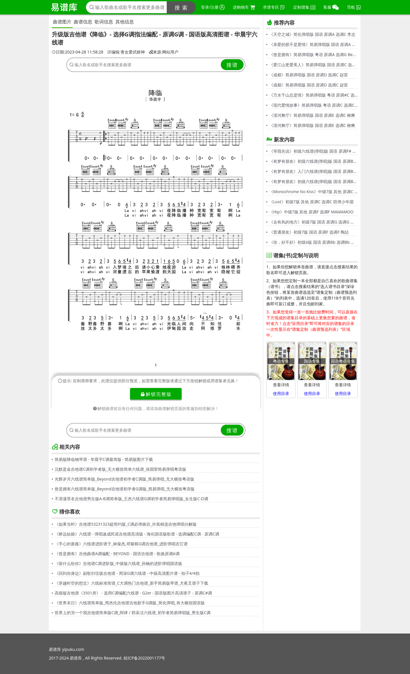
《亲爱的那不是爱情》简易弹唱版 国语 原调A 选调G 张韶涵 (313, 44)
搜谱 (232, 64)
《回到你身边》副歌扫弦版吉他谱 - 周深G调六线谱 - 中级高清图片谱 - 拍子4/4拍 (127, 573)
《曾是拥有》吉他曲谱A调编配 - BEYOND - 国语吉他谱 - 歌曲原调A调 (117, 553)
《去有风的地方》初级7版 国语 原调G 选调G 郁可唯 (313, 222)
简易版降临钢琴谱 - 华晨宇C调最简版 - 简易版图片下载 (104, 459)
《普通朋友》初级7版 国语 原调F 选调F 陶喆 (309, 232)
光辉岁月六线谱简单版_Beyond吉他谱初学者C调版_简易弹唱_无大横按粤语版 (124, 479)
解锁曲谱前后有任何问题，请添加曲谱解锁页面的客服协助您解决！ (156, 408)
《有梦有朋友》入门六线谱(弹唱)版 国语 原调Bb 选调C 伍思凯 (313, 171)
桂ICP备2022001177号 (144, 658)
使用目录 (281, 393)
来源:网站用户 (163, 52)
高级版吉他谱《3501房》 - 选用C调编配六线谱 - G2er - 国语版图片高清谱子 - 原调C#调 (133, 593)
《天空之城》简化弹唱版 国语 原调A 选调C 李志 (312, 34)
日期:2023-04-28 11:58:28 (77, 52)
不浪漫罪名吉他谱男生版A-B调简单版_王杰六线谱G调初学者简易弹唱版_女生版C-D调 (131, 498)
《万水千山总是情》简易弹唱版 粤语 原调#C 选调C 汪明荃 (313, 95)
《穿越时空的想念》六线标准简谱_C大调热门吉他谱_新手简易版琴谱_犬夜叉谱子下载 (131, 583)
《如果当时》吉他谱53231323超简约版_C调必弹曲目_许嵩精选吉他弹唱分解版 (126, 524)
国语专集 (312, 361)
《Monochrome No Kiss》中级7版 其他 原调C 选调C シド (313, 191)
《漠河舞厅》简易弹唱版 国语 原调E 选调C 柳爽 (312, 115)
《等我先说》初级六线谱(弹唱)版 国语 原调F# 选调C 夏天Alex (313, 151)
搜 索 (181, 7)
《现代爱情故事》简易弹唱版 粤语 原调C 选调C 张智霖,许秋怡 (313, 105)
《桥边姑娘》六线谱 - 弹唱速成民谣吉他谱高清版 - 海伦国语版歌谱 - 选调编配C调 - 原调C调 (137, 534)
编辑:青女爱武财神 (126, 52)
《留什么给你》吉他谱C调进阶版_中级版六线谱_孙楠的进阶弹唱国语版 (118, 563)
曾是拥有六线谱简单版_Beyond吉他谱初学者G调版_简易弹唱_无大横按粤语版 (125, 489)
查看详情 (281, 384)
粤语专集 (281, 361)
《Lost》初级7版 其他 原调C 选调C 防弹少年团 (311, 201)
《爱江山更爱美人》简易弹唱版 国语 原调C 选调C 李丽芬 (313, 64)
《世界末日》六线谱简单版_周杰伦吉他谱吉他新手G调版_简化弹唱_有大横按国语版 (130, 602)
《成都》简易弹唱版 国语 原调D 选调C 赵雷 (308, 74)
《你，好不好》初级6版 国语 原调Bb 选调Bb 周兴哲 (313, 242)
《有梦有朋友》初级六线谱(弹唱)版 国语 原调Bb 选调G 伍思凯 (313, 161)
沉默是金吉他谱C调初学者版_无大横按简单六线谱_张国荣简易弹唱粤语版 (120, 469)
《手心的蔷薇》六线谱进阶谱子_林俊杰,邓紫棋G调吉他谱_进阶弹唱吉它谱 (121, 543)
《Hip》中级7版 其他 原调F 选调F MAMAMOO (311, 212)
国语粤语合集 (343, 361)
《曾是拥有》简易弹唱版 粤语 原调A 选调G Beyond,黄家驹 (313, 54)
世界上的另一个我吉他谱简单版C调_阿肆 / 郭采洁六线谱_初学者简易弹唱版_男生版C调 (132, 612)
